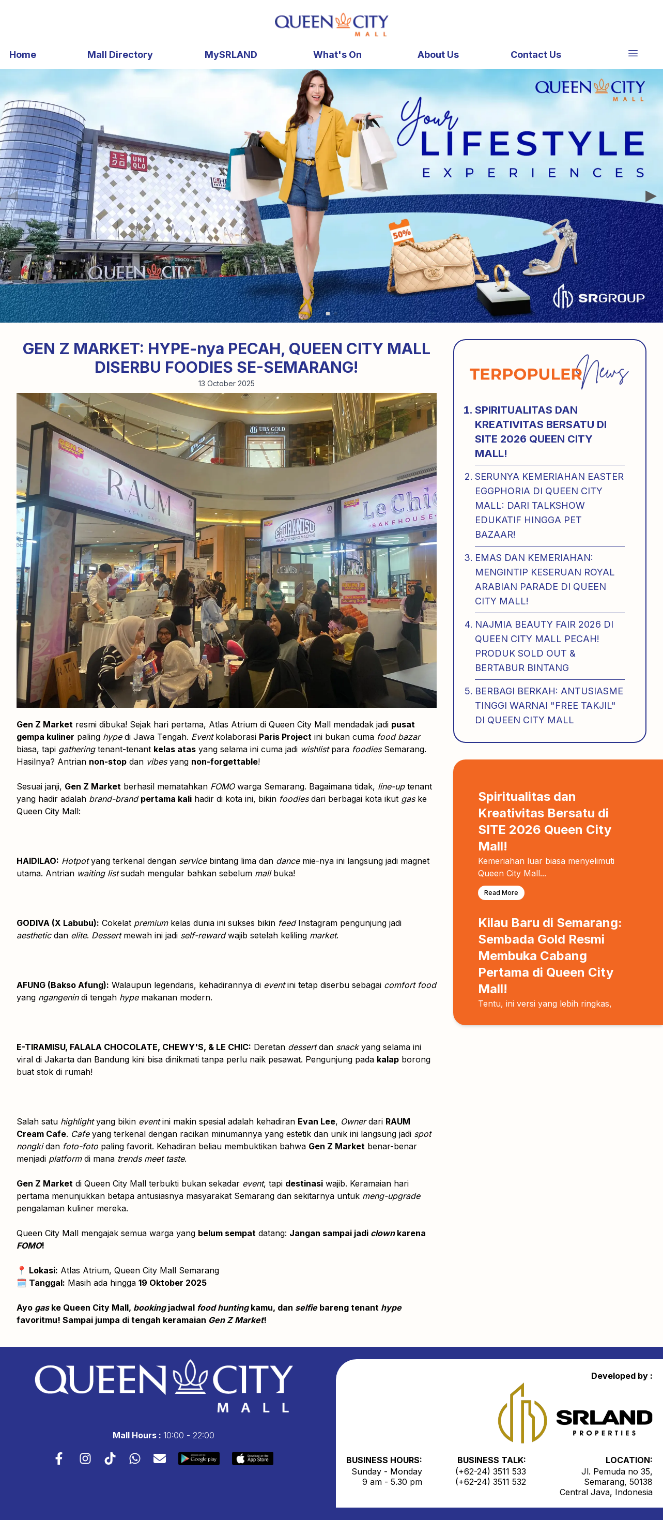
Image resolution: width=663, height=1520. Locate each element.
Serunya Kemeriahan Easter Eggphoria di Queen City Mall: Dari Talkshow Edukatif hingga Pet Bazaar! (549, 505)
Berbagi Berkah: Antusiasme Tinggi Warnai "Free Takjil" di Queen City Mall (549, 705)
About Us (438, 54)
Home (22, 54)
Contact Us (536, 54)
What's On (337, 54)
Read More (501, 892)
